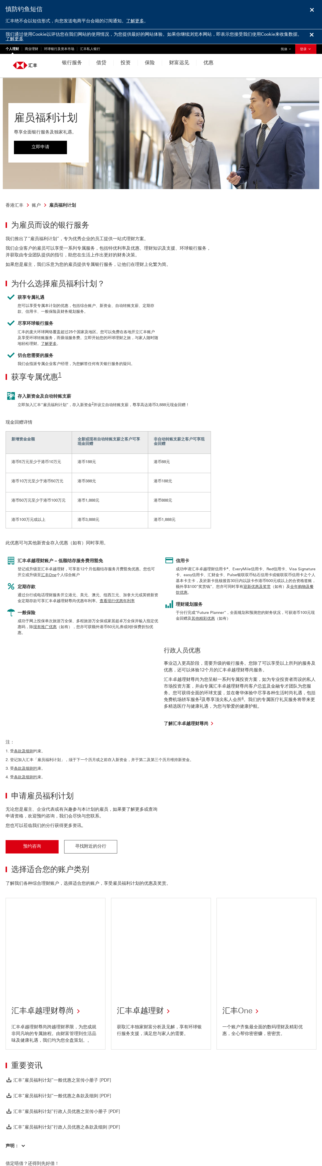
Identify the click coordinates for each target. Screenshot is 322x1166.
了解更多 (135, 20)
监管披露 (86, 1143)
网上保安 (67, 1143)
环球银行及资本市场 (59, 49)
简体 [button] (287, 47)
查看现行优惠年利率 (117, 601)
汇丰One (48, 575)
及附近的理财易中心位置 (122, 1119)
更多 (100, 1143)
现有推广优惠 (45, 626)
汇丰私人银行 (90, 49)
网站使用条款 (45, 1143)
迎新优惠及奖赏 (257, 586)
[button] (15, 1047)
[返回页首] (18, 1082)
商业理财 (31, 49)
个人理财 (12, 49)
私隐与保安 (21, 1143)
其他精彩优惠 (203, 618)
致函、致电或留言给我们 (42, 1119)
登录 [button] (306, 49)
